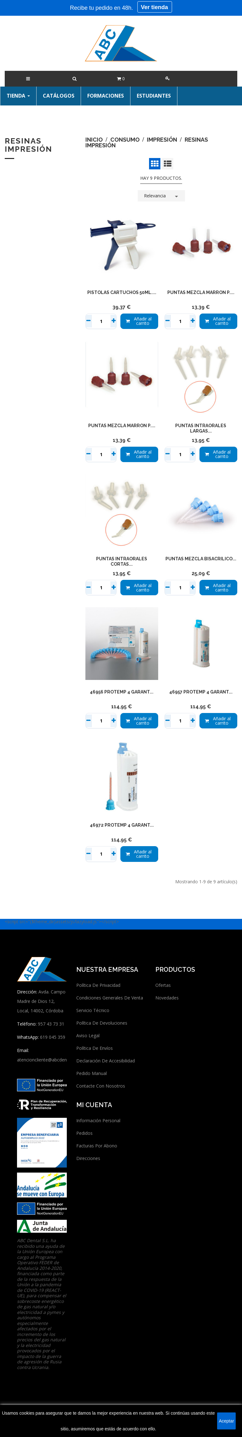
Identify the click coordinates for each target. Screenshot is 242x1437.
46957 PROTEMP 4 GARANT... (201, 691)
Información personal (98, 1120)
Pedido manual (91, 1073)
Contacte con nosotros (100, 1086)
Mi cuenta (94, 1105)
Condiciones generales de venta (109, 998)
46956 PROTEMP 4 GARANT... (121, 691)
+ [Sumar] (114, 321)
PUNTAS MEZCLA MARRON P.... (200, 292)
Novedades (167, 998)
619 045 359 (52, 1037)
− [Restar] (89, 321)
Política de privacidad (98, 985)
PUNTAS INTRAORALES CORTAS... (121, 561)
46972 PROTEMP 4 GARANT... (122, 825)
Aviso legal (88, 1035)
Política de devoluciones (101, 1023)
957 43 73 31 (51, 1024)
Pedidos (84, 1133)
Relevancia (162, 195)
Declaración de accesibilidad (105, 1061)
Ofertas (163, 985)
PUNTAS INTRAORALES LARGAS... (200, 428)
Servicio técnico (92, 1010)
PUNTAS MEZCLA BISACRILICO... (200, 558)
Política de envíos (94, 1048)
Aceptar (226, 1420)
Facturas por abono (96, 1146)
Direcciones (88, 1158)
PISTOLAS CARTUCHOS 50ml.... (121, 292)
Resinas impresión (28, 145)
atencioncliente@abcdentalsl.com (51, 1060)
